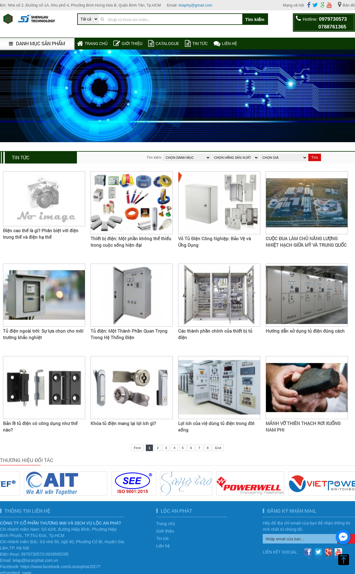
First (137, 448)
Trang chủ (92, 43)
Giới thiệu (127, 43)
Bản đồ (346, 4)
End (218, 448)
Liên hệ (225, 43)
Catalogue (163, 43)
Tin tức (196, 43)
